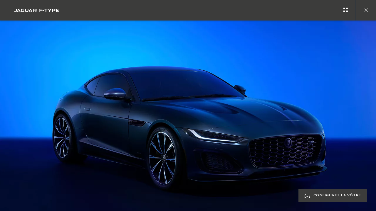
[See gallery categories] (345, 10)
